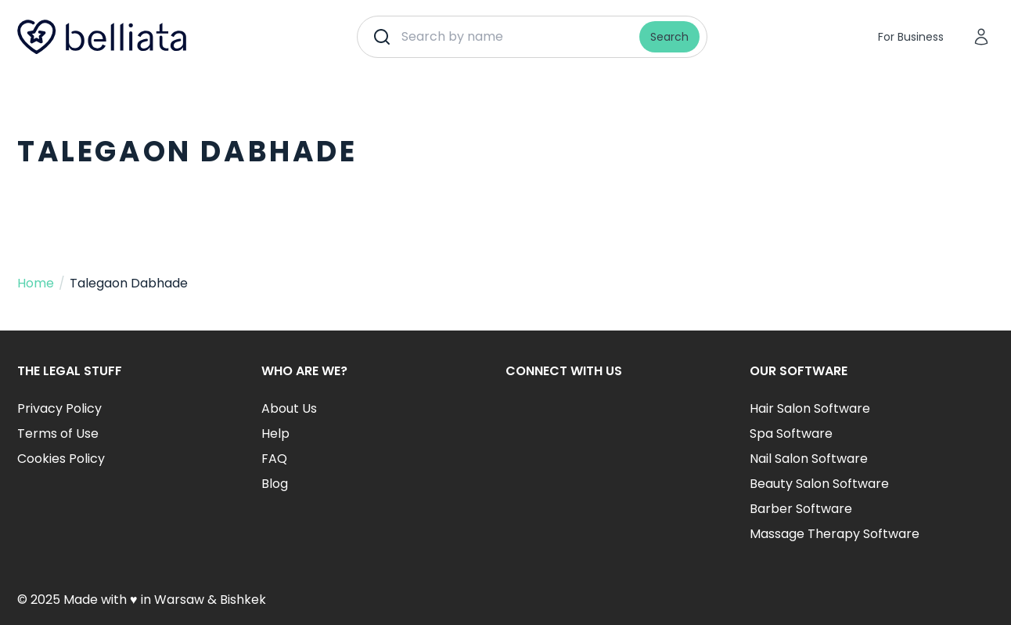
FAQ (274, 459)
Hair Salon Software (810, 408)
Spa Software (791, 433)
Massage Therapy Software (834, 534)
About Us (289, 408)
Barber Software (801, 509)
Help (275, 433)
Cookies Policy (61, 459)
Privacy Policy (59, 408)
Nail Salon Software (809, 459)
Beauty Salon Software (819, 484)
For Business (911, 37)
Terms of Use (58, 433)
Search (669, 37)
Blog (274, 484)
